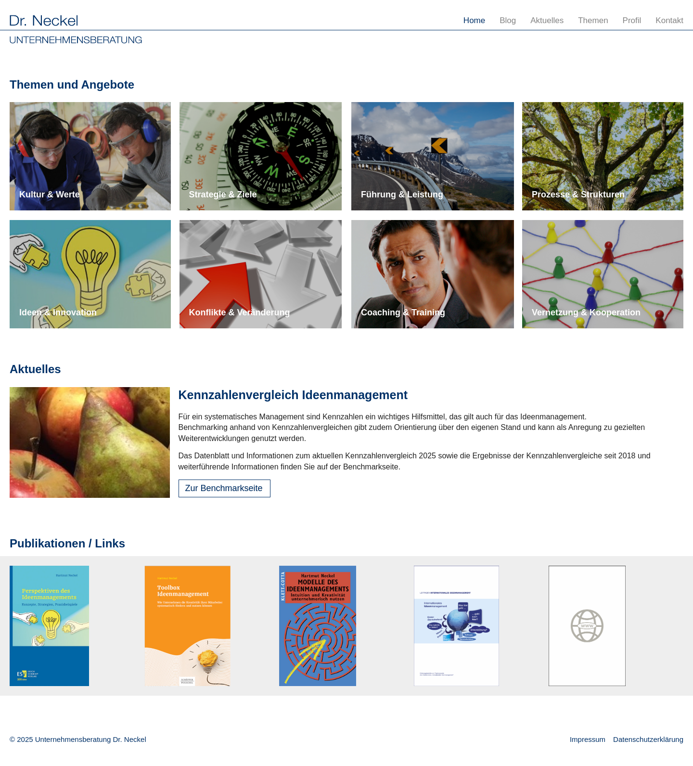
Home (474, 20)
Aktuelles (547, 20)
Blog (508, 20)
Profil (632, 20)
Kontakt (669, 20)
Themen (593, 20)
